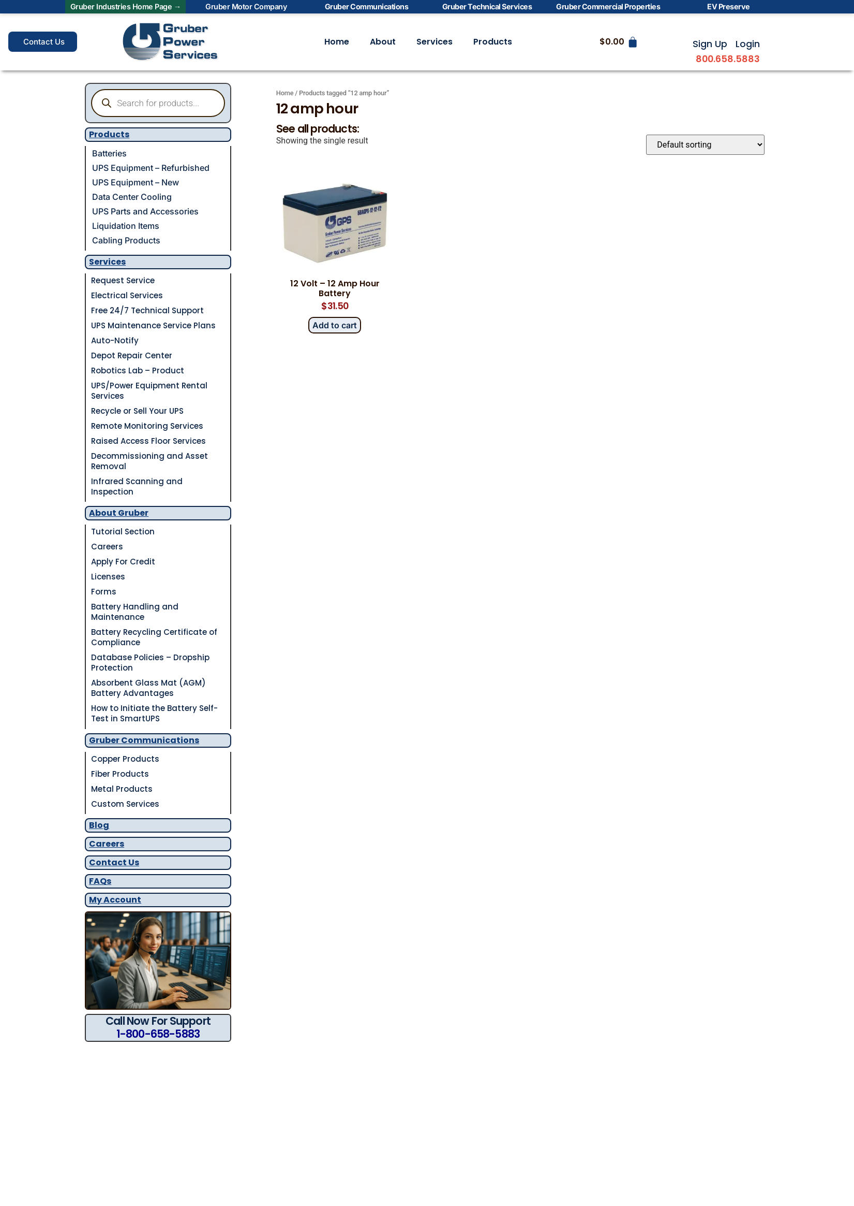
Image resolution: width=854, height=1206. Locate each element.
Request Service (123, 280)
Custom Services (125, 803)
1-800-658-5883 (158, 1033)
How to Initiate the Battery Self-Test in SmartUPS (154, 713)
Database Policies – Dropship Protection (150, 662)
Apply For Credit (123, 561)
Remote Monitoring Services (147, 425)
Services (434, 42)
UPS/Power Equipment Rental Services (149, 390)
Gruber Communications (144, 740)
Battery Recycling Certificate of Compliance (154, 637)
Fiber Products (120, 773)
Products (492, 42)
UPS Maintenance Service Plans (153, 325)
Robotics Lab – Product (137, 370)
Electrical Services (127, 295)
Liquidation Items (125, 226)
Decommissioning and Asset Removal (149, 461)
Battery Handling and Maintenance (134, 611)
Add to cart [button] (334, 325)
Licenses (108, 576)
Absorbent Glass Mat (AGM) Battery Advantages (148, 688)
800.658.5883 (728, 59)
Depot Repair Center (131, 355)
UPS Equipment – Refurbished (150, 168)
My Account (115, 900)
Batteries (109, 153)
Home (336, 42)
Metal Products (122, 788)
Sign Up (710, 44)
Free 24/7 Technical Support (147, 310)
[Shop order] (705, 145)
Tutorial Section (123, 531)
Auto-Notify (115, 340)
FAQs (100, 881)
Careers (107, 546)
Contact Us (114, 862)
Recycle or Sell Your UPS (137, 410)
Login (748, 44)
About (383, 42)
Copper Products (125, 758)
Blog (99, 825)
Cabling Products (126, 240)
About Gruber (118, 513)
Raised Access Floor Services (148, 440)
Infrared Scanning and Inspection (137, 486)
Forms (103, 591)
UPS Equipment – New (135, 182)
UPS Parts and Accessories (145, 211)
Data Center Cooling (132, 197)
